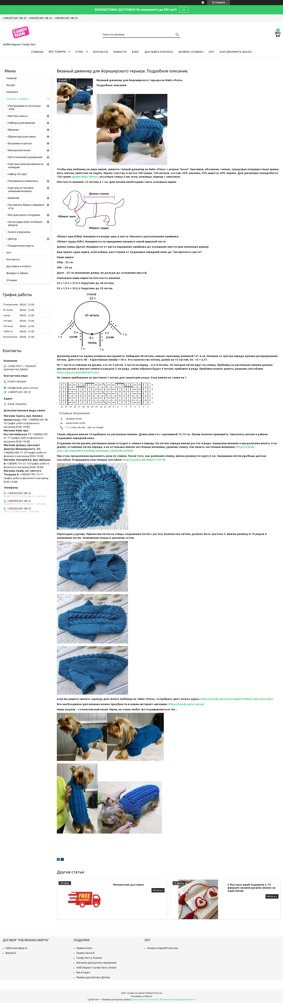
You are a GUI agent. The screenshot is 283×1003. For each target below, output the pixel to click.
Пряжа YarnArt (85, 952)
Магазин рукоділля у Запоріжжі (96, 962)
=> (183, 9)
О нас (79, 51)
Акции (10, 85)
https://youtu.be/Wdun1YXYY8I (144, 459)
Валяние (13, 197)
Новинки (12, 91)
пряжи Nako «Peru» (85, 176)
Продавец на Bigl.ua (141, 996)
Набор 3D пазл (17, 174)
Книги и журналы (19, 231)
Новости (119, 51)
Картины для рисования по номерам (25, 165)
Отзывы (11, 280)
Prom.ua (157, 993)
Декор (12, 238)
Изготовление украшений (25, 157)
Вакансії (10, 952)
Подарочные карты (21, 245)
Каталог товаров (17, 98)
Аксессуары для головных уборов (25, 223)
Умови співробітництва (162, 948)
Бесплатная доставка (128, 884)
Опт (211, 51)
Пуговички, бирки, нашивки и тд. (26, 206)
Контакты (100, 51)
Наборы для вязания (21, 122)
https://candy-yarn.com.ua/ (186, 704)
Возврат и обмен (191, 51)
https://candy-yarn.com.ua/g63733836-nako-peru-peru (237, 698)
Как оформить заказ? (236, 51)
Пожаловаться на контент (146, 999)
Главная (37, 51)
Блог (135, 51)
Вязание (13, 129)
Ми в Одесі (83, 972)
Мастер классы (18, 115)
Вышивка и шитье (20, 143)
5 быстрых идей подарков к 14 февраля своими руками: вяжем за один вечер (251, 887)
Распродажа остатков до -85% (24, 107)
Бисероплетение (19, 150)
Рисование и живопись (23, 180)
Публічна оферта (16, 948)
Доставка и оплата (158, 51)
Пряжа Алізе (84, 948)
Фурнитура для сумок (22, 136)
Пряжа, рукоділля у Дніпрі (93, 977)
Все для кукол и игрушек (24, 214)
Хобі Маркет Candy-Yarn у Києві (96, 967)
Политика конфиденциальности (178, 999)
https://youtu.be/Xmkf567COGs (78, 372)
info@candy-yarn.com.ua (22, 387)
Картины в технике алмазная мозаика (21, 189)
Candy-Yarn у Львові (89, 957)
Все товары (57, 51)
